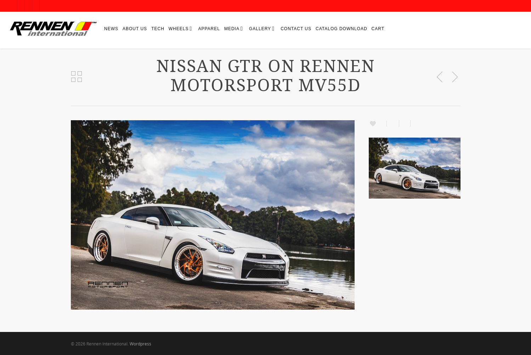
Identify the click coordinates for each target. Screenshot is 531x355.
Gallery (261, 28)
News (111, 28)
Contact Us (296, 28)
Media (233, 28)
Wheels (180, 28)
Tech (157, 28)
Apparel (209, 28)
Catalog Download (341, 28)
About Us (135, 28)
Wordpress (140, 344)
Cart (378, 28)
